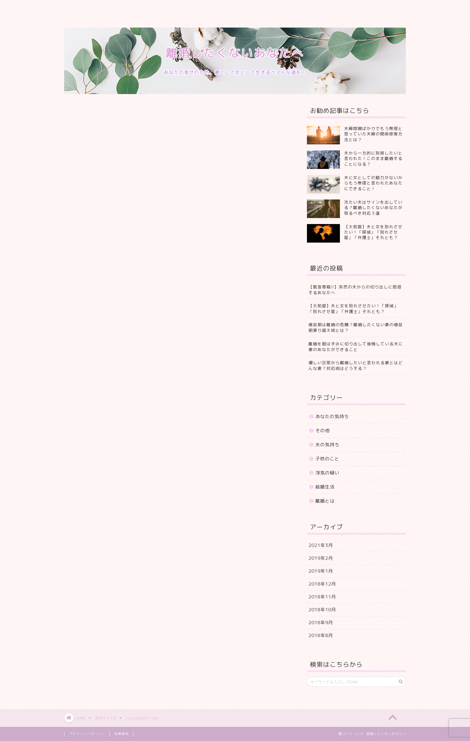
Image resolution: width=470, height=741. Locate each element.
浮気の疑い (327, 473)
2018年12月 (322, 584)
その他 (322, 430)
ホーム (78, 8)
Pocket (99, 306)
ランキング (186, 8)
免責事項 (121, 733)
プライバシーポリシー (94, 20)
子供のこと (327, 459)
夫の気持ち (327, 444)
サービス (151, 8)
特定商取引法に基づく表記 (314, 8)
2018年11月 (322, 597)
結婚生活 (325, 487)
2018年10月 (322, 610)
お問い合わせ (258, 8)
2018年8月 (320, 635)
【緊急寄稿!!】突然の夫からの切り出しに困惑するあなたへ (355, 289)
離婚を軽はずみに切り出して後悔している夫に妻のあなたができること (355, 346)
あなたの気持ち (332, 416)
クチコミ (222, 8)
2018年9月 (320, 622)
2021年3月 (320, 545)
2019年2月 (320, 558)
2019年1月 (320, 571)
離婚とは (325, 501)
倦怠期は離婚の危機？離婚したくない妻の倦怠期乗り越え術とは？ (355, 327)
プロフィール (113, 8)
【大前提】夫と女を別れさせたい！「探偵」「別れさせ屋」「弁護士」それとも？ (353, 308)
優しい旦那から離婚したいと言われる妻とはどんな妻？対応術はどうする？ (355, 365)
